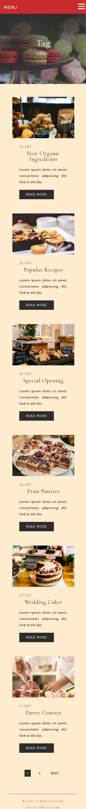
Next (55, 773)
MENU (10, 7)
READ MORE (36, 194)
